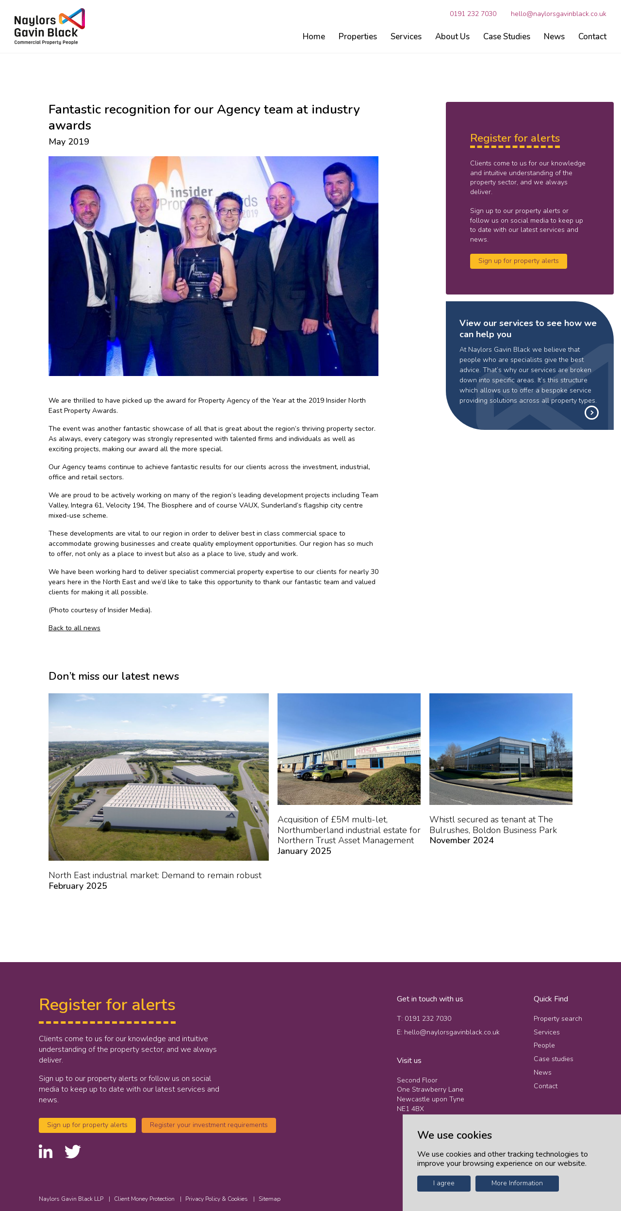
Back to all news (74, 628)
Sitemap (269, 1198)
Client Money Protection (145, 1198)
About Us (452, 37)
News (554, 36)
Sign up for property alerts (518, 260)
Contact (592, 36)
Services (406, 36)
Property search (558, 1018)
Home (314, 36)
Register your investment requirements (209, 1124)
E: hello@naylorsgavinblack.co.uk (448, 1032)
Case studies (553, 1059)
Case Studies (506, 36)
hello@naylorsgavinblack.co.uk (558, 14)
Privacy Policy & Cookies (217, 1198)
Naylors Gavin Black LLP (72, 1198)
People (544, 1045)
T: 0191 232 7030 (424, 1018)
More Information (517, 1183)
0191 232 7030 (473, 14)
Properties (358, 36)
